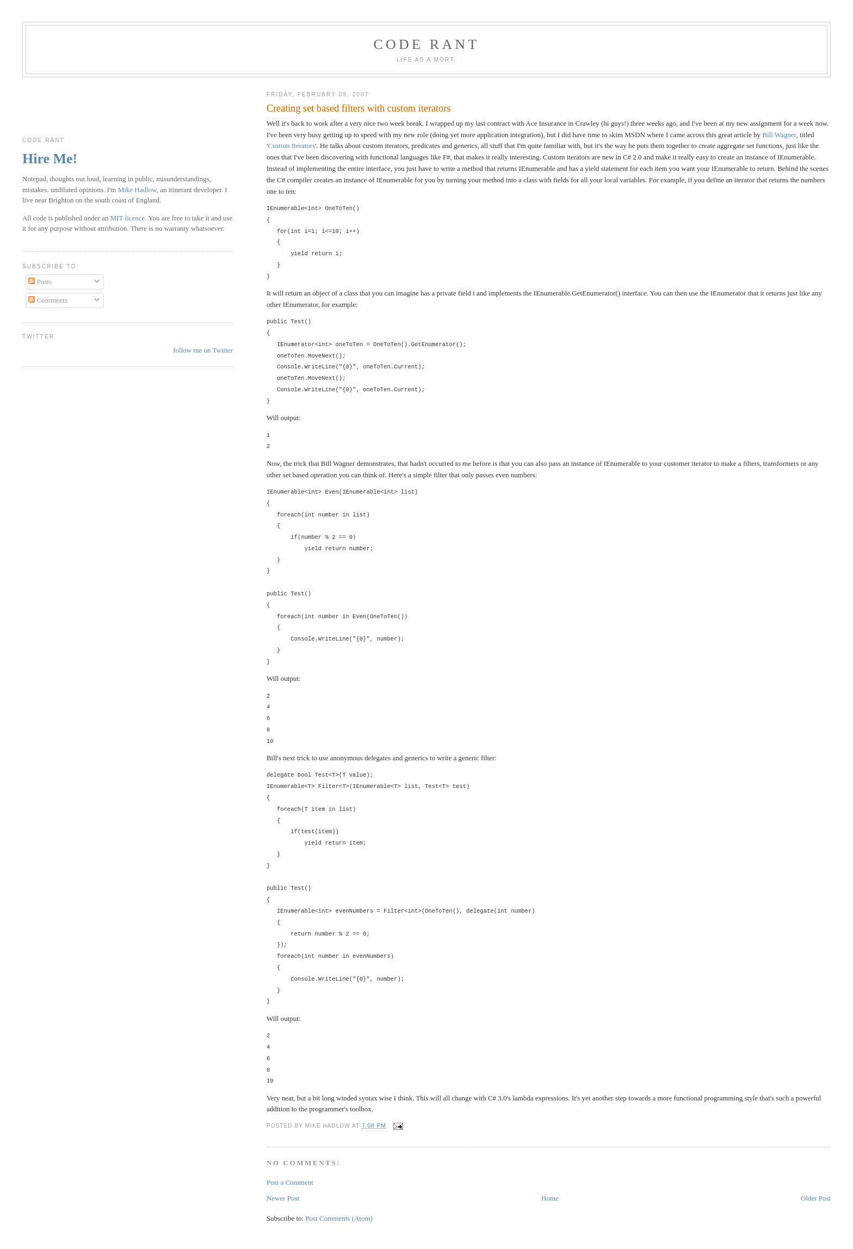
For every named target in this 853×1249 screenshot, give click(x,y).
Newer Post (283, 1198)
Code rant (427, 44)
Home (550, 1198)
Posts (40, 282)
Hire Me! (49, 159)
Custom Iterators (291, 145)
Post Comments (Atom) (339, 1218)
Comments (47, 300)
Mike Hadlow (137, 190)
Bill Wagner (779, 135)
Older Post (816, 1198)
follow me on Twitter (203, 350)
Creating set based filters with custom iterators (358, 108)
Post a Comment (290, 1182)
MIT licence (127, 218)
